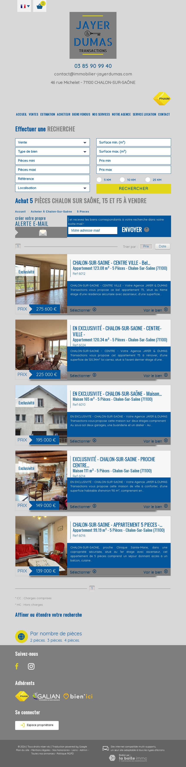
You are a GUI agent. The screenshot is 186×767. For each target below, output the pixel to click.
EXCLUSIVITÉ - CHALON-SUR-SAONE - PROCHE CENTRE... (114, 462)
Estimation (47, 114)
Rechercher (133, 188)
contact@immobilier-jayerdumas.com (93, 74)
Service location (144, 114)
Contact (164, 114)
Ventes (33, 114)
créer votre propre (41, 221)
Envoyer (135, 228)
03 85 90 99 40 (93, 66)
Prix (146, 246)
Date (162, 246)
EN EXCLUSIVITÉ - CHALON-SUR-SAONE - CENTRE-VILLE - (117, 331)
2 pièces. (37, 640)
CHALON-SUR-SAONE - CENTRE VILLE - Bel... (111, 262)
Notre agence (121, 114)
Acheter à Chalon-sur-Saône (51, 211)
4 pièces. (72, 640)
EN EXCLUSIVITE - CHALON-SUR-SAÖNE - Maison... (117, 393)
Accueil (21, 114)
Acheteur (63, 114)
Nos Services (101, 114)
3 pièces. (55, 640)
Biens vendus (81, 114)
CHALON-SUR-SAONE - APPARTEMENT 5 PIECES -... (117, 524)
